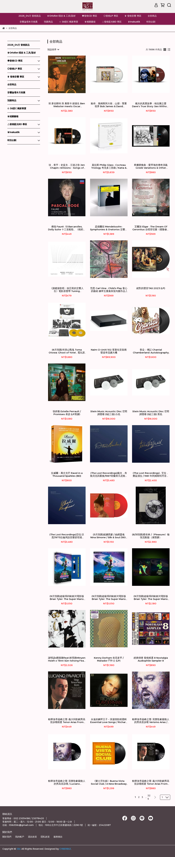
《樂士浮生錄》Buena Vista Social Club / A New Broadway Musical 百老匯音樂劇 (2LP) (109, 782)
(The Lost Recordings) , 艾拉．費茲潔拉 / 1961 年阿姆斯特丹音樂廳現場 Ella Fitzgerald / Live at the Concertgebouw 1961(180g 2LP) (150, 474)
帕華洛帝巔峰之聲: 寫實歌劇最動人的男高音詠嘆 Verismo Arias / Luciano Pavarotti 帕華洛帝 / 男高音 (150, 721)
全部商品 (152, 15)
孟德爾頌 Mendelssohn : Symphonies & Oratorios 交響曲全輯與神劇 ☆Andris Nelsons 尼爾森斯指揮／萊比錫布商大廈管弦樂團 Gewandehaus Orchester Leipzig (108, 228)
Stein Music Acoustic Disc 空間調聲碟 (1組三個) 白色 (108, 413)
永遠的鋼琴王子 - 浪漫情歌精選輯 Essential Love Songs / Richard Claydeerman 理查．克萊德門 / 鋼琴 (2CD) (108, 721)
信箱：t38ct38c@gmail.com (18, 825)
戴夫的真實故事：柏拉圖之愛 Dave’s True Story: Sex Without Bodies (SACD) (150, 105)
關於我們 (6, 836)
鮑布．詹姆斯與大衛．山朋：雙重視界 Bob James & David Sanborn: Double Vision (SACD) (108, 105)
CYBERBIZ (65, 848)
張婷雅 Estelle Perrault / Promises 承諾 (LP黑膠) (67, 413)
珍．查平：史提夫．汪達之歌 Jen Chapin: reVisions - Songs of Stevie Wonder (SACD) (67, 166)
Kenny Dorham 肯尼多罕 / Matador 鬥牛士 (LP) (109, 659)
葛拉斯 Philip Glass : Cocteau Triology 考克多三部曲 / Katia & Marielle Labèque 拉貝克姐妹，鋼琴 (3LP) (109, 166)
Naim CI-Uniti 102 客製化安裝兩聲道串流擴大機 (109, 351)
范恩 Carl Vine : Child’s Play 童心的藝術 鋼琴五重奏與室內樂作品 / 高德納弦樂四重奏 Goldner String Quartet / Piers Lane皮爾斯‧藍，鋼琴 (108, 290)
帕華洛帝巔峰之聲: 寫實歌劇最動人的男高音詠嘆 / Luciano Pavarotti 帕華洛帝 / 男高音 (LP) (66, 782)
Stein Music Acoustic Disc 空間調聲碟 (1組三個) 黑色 (150, 413)
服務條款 (57, 836)
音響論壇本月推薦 (29, 21)
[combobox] (53, 49)
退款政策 (32, 836)
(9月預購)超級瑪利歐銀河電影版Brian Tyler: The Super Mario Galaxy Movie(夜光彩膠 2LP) (151, 598)
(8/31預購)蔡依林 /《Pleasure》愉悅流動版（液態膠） (151, 536)
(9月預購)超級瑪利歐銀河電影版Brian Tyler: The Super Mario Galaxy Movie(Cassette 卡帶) (67, 598)
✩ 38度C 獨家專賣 (68, 21)
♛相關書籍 (89, 21)
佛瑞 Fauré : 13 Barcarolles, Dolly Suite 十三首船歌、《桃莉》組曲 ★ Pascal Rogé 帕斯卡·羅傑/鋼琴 (67, 228)
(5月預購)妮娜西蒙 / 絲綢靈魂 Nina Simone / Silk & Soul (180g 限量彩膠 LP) (108, 536)
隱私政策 (45, 836)
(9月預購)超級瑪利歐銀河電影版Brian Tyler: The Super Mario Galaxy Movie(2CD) (109, 598)
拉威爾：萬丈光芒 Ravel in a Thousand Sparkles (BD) (67, 474)
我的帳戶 (19, 836)
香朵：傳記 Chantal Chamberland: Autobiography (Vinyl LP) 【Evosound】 (151, 351)
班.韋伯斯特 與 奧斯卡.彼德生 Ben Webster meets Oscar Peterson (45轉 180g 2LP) (67, 105)
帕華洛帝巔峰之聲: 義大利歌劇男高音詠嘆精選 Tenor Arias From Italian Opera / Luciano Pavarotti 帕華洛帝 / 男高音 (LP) (150, 782)
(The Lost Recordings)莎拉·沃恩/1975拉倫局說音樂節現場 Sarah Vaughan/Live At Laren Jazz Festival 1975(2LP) (66, 536)
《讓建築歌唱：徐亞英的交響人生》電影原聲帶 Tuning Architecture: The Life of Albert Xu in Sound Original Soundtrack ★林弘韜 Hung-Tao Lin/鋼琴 (66, 290)
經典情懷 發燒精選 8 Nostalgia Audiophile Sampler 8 (151, 659)
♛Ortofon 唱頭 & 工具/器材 (61, 15)
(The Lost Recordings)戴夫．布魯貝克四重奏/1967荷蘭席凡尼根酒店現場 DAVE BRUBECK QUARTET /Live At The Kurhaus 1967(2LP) (109, 474)
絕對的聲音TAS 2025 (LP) (150, 288)
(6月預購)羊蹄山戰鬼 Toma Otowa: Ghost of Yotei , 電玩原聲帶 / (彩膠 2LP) (67, 351)
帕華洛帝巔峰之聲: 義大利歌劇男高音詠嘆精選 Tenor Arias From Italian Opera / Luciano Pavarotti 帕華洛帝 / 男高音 (66, 721)
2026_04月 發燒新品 (30, 15)
